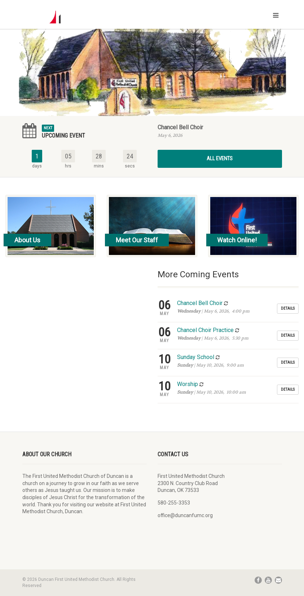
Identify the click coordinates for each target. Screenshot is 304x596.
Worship (187, 384)
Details (288, 308)
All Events (220, 158)
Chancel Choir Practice (205, 330)
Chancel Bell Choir (180, 127)
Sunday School (195, 357)
